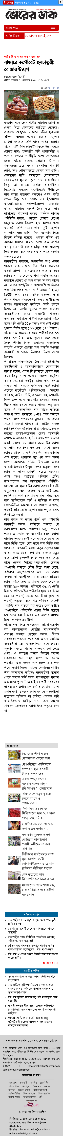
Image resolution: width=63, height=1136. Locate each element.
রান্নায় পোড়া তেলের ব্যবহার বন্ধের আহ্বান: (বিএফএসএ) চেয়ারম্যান (37, 784)
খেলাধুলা (26, 1086)
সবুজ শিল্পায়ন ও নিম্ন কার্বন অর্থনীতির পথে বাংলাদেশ (31, 978)
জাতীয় (34, 1082)
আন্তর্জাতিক (14, 1086)
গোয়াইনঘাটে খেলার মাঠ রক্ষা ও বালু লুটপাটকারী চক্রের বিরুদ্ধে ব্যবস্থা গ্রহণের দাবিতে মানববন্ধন (30, 1021)
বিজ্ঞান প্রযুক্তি (24, 1090)
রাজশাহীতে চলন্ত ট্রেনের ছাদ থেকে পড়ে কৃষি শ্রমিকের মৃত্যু (32, 922)
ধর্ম (40, 1097)
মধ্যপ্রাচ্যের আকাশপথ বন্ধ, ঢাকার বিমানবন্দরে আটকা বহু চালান (38, 890)
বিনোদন (37, 1086)
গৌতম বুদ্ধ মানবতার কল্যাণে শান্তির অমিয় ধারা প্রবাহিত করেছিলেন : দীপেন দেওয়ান (31, 947)
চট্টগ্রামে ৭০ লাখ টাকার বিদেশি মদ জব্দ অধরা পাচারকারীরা (33, 956)
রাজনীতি (44, 1082)
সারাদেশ (12, 1082)
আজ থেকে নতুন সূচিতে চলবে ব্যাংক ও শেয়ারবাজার (36, 798)
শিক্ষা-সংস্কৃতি (44, 1093)
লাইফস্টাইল (14, 1093)
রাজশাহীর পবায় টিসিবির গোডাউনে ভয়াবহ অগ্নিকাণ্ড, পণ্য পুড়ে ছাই (31, 939)
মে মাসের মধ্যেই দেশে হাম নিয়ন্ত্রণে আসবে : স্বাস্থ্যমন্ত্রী (32, 930)
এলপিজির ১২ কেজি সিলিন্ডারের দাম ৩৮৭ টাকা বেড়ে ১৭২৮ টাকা (38, 813)
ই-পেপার (8, 3)
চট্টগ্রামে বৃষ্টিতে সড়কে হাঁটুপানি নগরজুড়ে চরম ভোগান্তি (32, 999)
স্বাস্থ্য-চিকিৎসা (29, 1097)
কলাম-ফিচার (14, 1097)
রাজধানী (23, 1082)
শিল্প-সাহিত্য (29, 1093)
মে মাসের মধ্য (34, 36)
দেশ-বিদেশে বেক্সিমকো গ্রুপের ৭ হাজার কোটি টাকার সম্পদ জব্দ (36, 769)
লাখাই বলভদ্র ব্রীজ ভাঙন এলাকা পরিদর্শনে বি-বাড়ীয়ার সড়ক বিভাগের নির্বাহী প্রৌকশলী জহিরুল (32, 1009)
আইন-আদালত (40, 1090)
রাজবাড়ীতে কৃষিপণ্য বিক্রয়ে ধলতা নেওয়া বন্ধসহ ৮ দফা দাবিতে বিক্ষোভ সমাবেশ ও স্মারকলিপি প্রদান (30, 988)
